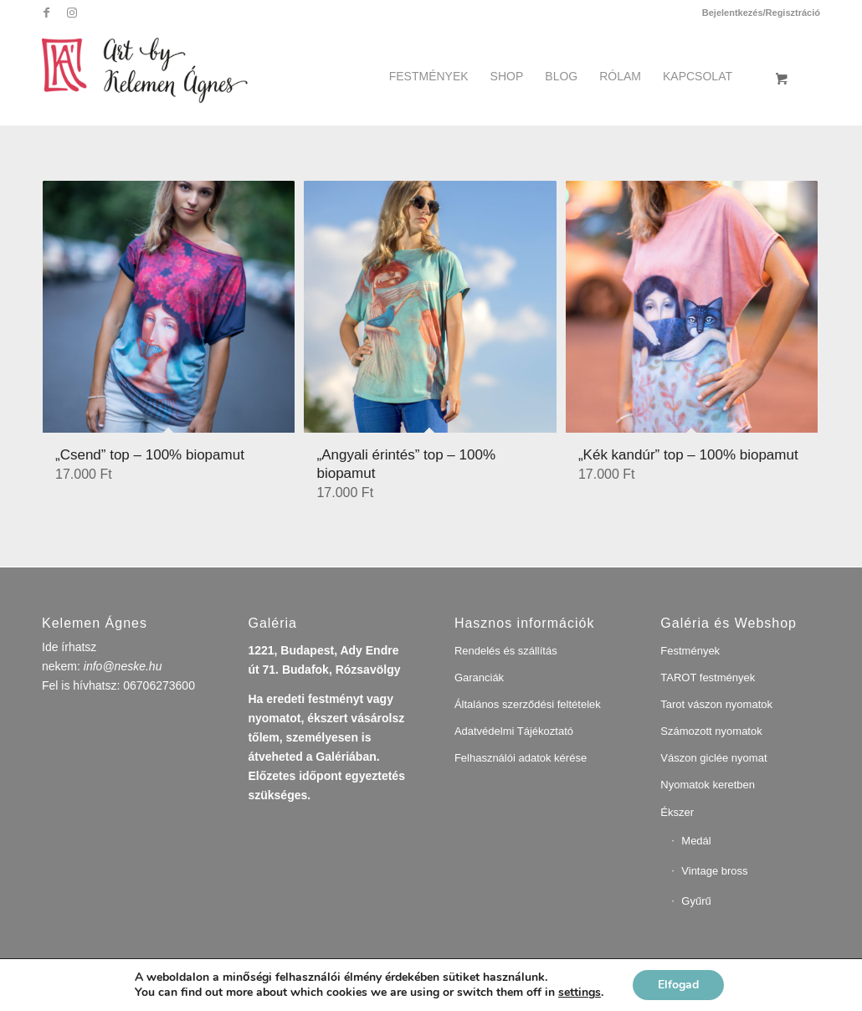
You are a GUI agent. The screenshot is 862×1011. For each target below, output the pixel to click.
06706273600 (159, 685)
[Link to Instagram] (72, 12)
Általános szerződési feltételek (527, 704)
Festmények (690, 650)
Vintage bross (714, 871)
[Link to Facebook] (46, 12)
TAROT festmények (707, 677)
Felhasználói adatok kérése (520, 758)
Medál (696, 840)
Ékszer (677, 812)
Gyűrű (696, 901)
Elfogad (678, 985)
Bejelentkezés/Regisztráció (761, 13)
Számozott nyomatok (711, 731)
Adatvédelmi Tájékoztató (513, 731)
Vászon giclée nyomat (713, 758)
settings (579, 992)
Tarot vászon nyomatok (716, 704)
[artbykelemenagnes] (158, 68)
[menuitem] (757, 12)
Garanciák (479, 677)
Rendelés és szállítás (505, 650)
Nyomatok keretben (707, 784)
